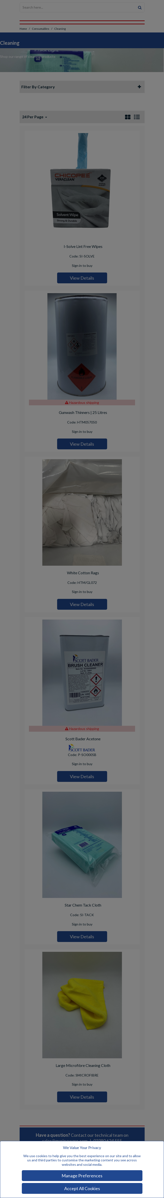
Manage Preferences (82, 1175)
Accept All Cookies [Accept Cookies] (82, 1188)
